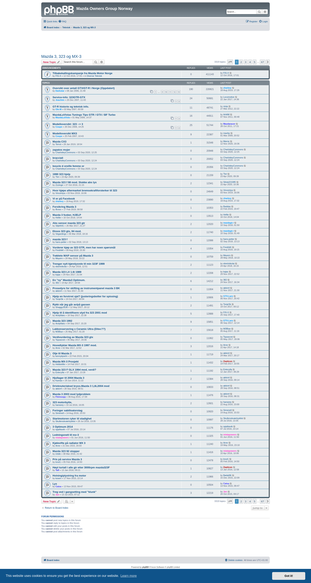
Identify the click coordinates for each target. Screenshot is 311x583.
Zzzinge (59, 185)
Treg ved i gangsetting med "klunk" (74, 491)
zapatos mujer (61, 149)
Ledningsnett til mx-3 (66, 434)
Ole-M (59, 109)
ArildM (226, 114)
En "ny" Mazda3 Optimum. (69, 280)
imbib (58, 454)
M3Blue (59, 331)
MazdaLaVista (63, 117)
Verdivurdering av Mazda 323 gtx (73, 337)
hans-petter (61, 242)
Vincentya (60, 193)
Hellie (58, 217)
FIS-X (58, 76)
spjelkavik (60, 429)
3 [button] (245, 62)
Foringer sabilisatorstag (67, 410)
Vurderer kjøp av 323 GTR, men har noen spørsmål (84, 247)
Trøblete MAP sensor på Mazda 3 (73, 255)
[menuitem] (62, 21)
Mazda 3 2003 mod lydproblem (71, 394)
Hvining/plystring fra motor (69, 475)
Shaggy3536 (62, 307)
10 (166, 92)
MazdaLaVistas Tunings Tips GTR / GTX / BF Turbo (84, 114)
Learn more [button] (128, 575)
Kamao (59, 380)
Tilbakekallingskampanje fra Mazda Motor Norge (82, 73)
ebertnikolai (61, 266)
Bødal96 (227, 475)
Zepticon (227, 361)
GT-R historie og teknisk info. (71, 106)
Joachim (60, 100)
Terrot (58, 144)
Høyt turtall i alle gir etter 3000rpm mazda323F (81, 467)
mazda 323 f (60, 239)
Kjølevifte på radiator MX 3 (69, 443)
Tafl (57, 470)
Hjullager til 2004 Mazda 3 (68, 377)
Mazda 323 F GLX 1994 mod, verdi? (74, 369)
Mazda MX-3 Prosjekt (66, 361)
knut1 (58, 462)
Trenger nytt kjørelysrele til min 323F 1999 (79, 263)
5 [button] (254, 62)
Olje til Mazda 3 (62, 353)
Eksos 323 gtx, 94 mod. (67, 231)
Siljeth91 (60, 226)
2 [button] (241, 62)
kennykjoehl (61, 356)
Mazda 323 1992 (62, 320)
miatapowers (62, 437)
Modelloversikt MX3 (65, 133)
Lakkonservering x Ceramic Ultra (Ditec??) (79, 328)
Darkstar (60, 91)
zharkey (227, 88)
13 (179, 92)
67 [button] (262, 62)
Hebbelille (60, 364)
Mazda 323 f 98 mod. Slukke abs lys (75, 182)
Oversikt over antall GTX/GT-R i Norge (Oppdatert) (84, 88)
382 (57, 283)
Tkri (57, 177)
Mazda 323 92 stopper (66, 451)
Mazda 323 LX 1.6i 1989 (67, 271)
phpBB (145, 567)
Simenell (60, 413)
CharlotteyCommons (65, 152)
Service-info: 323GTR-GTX (69, 97)
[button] (230, 62)
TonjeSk (59, 299)
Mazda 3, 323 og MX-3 (61, 56)
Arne (58, 348)
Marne (226, 141)
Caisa (58, 486)
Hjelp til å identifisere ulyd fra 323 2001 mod (80, 312)
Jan (57, 494)
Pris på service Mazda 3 (67, 459)
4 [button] (250, 62)
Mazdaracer (229, 124)
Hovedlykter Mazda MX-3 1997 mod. (75, 345)
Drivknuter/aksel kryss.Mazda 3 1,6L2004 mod (81, 385)
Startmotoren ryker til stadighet (72, 418)
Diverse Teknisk (94, 76)
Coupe (59, 127)
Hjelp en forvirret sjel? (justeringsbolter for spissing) (85, 296)
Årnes (58, 209)
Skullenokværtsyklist (65, 421)
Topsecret (60, 340)
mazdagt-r (228, 223)
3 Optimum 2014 (63, 426)
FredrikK (60, 250)
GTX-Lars (228, 296)
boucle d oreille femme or (68, 166)
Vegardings (61, 234)
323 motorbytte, (62, 402)
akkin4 (59, 291)
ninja (225, 106)
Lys (55, 483)
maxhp (226, 133)
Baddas (227, 206)
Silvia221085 (229, 182)
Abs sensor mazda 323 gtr (69, 223)
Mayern (59, 258)
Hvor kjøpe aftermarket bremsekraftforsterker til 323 (85, 190)
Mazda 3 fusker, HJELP (67, 214)
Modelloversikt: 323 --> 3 (68, 124)
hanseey (60, 405)
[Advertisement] (155, 42)
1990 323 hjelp (61, 174)
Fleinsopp (61, 397)
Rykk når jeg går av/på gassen (71, 304)
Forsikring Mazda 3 (64, 206)
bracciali (58, 157)
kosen (58, 478)
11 (170, 92)
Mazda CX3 (59, 141)
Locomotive (228, 97)
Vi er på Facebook (64, 198)
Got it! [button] (289, 575)
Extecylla (60, 372)
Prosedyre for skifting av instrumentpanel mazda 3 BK (86, 288)
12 (174, 92)
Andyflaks (60, 315)
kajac (58, 274)
